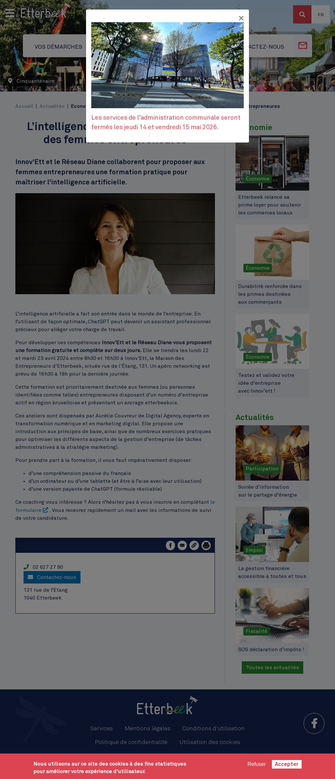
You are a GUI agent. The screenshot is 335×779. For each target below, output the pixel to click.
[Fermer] (241, 18)
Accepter (287, 764)
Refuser (257, 764)
